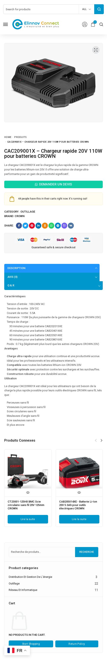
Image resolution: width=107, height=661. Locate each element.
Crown (19, 216)
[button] (101, 441)
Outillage (27, 211)
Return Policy (76, 644)
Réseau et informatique (23, 590)
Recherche (86, 552)
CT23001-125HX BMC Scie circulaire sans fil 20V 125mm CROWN (26, 505)
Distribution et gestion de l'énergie (30, 577)
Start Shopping (31, 644)
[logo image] (35, 24)
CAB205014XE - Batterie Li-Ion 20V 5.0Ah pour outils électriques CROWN (77, 505)
